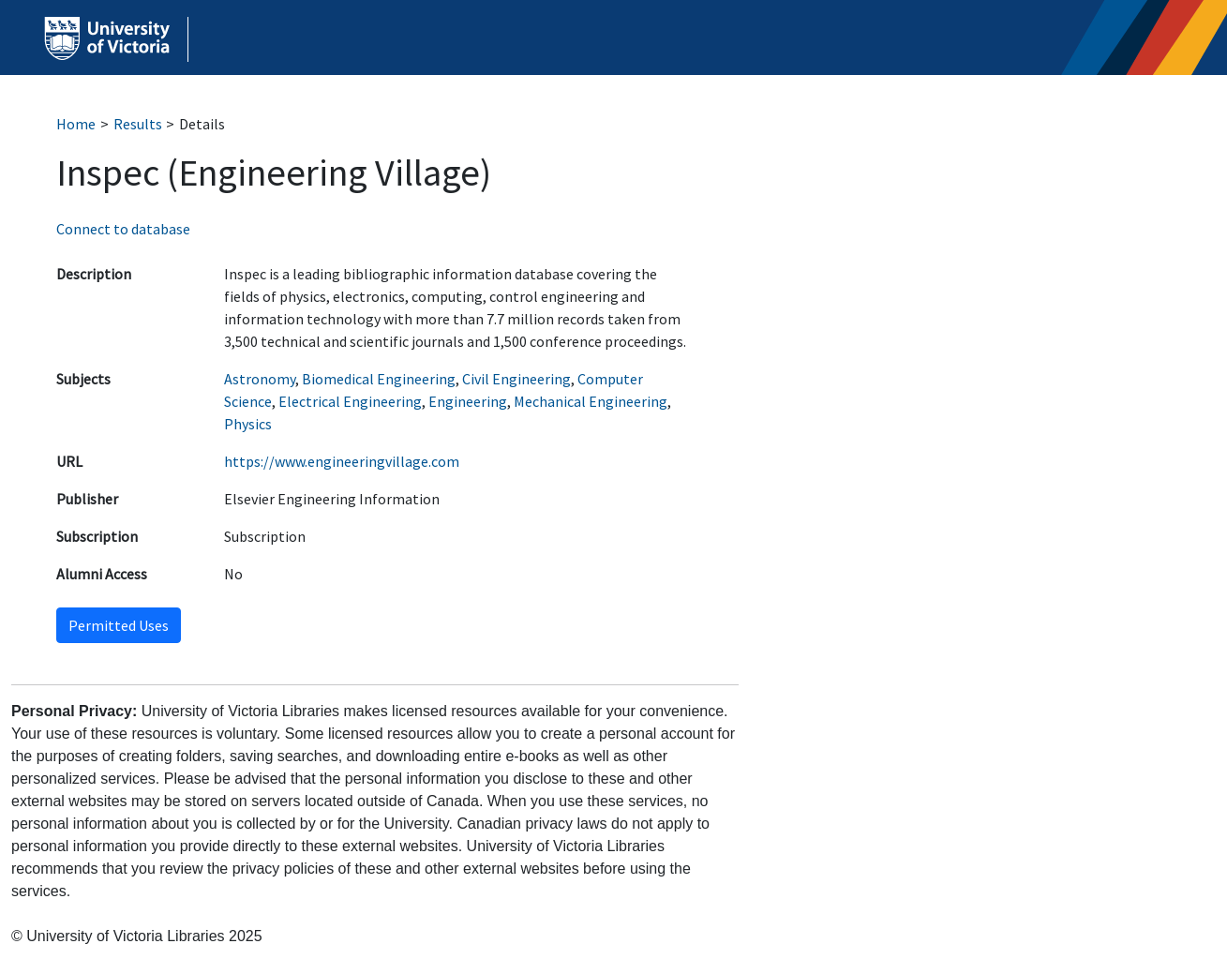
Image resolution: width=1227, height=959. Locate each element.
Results (137, 123)
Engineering (467, 401)
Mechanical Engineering (590, 401)
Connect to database (123, 228)
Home (76, 123)
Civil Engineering (516, 378)
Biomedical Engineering (379, 378)
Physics (248, 423)
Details (202, 123)
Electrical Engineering (350, 401)
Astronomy (259, 378)
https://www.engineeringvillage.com (341, 461)
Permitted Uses (118, 625)
